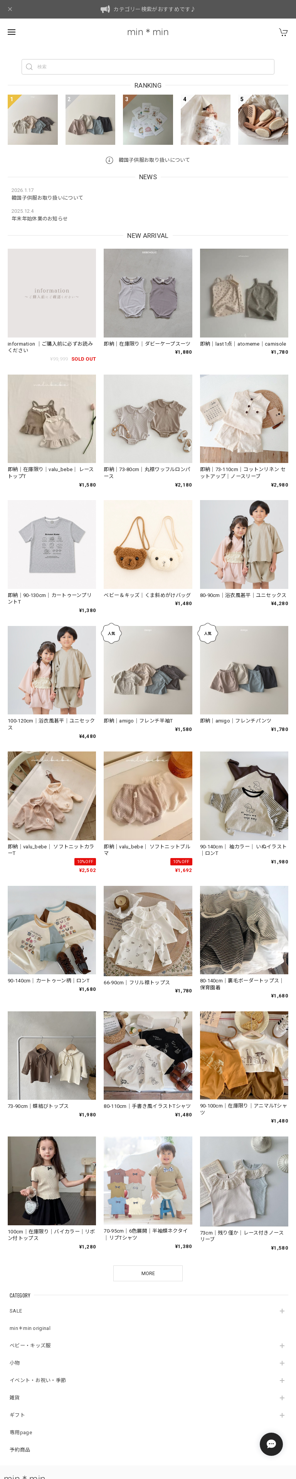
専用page (21, 1432)
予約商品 (20, 1450)
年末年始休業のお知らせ (40, 219)
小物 (15, 1363)
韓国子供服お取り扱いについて (148, 160)
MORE (148, 1273)
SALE (16, 1311)
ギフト (17, 1415)
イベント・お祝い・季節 (38, 1380)
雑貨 (15, 1398)
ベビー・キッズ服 (30, 1345)
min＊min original (30, 1328)
